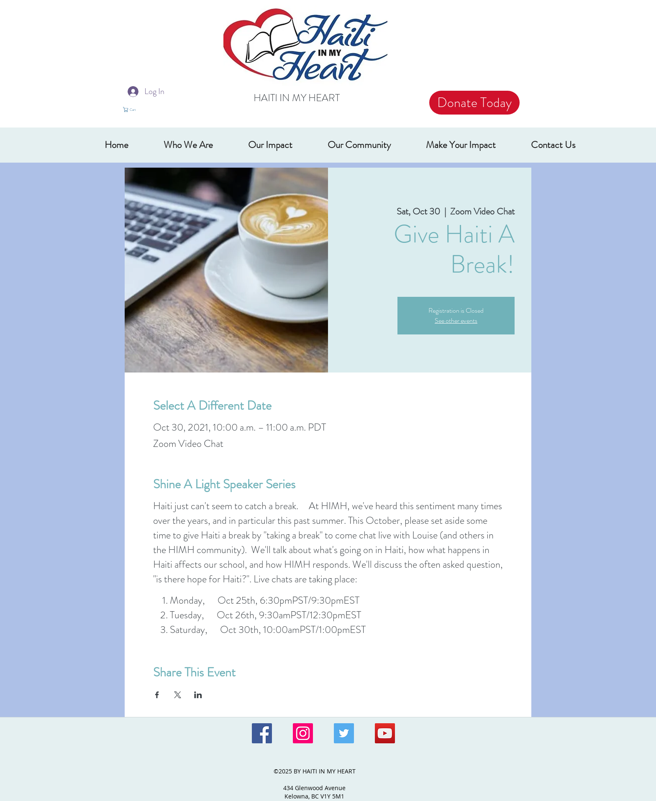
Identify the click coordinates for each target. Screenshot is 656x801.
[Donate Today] (474, 103)
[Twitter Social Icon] (344, 733)
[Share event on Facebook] (157, 694)
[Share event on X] (178, 694)
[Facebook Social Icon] (262, 733)
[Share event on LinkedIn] (198, 694)
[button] (137, 109)
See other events (456, 320)
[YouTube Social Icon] (385, 733)
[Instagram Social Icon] (303, 733)
